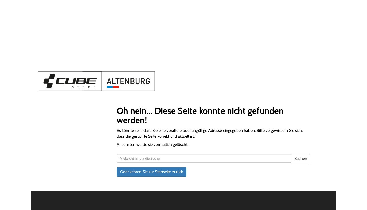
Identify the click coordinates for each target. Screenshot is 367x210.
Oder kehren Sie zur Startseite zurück (151, 171)
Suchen (300, 158)
